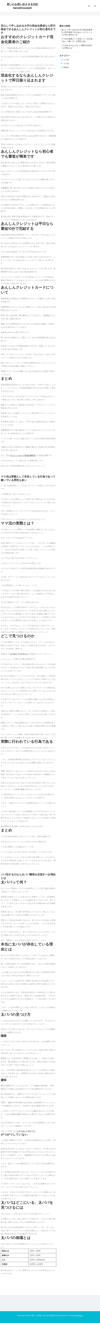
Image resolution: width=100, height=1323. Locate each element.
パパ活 (66, 60)
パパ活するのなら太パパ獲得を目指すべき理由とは (28, 876)
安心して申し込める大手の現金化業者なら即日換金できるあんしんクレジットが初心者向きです (28, 29)
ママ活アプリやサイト (19, 654)
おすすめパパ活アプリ (26, 1131)
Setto (80, 1315)
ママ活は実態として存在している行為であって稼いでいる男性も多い (28, 478)
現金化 (66, 67)
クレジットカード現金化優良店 (22, 455)
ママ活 (66, 63)
